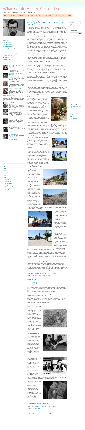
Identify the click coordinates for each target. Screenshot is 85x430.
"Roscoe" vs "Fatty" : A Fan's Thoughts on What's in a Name (15, 110)
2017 (5, 170)
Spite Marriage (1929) (13, 134)
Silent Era (72, 116)
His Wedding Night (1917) (9, 95)
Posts (72, 22)
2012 (5, 177)
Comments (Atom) (50, 417)
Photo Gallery (12, 15)
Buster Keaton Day (7, 42)
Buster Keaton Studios (36, 275)
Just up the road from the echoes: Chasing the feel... (12, 187)
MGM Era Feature (6, 55)
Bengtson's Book (47, 39)
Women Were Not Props (14, 127)
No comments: (43, 273)
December (7, 179)
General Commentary (45, 275)
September (7, 183)
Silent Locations (73, 118)
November (7, 181)
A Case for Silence (47, 15)
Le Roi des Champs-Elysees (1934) (16, 119)
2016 (5, 172)
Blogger (48, 427)
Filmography (30, 15)
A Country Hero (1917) (14, 81)
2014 (5, 173)
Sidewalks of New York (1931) (15, 88)
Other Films (5, 57)
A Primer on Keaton (21, 15)
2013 (5, 175)
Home (5, 15)
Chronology (38, 15)
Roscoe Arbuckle (6, 59)
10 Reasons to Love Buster (58, 15)
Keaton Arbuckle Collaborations (9, 50)
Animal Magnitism (34, 283)
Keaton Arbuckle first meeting (9, 53)
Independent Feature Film (8, 48)
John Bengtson (53, 30)
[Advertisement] (14, 153)
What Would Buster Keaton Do (31, 8)
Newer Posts (31, 413)
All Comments (74, 25)
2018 (5, 168)
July (6, 185)
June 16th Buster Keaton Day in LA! (16, 102)
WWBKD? (69, 15)
